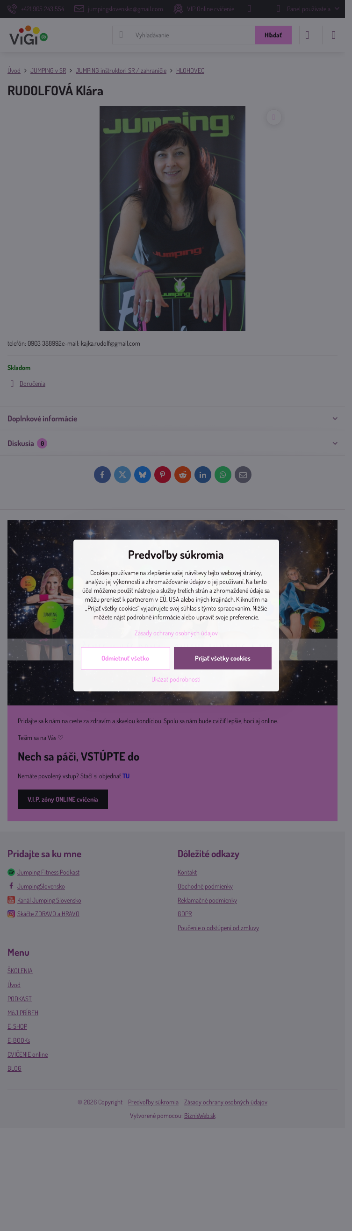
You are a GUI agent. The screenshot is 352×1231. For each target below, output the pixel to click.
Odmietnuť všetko (125, 658)
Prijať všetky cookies (223, 658)
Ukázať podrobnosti (176, 679)
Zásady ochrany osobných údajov (176, 633)
